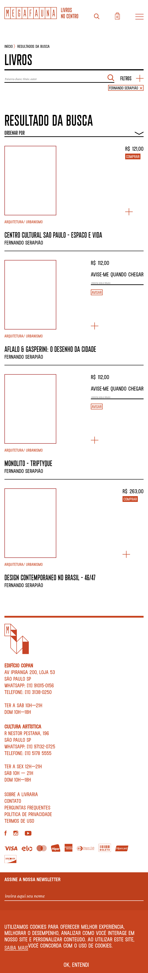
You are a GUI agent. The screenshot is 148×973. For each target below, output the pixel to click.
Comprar (133, 156)
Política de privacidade (28, 814)
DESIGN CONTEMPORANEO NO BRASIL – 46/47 (49, 577)
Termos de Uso (19, 821)
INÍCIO (8, 46)
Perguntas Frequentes (27, 807)
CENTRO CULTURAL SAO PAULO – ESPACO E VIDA (53, 235)
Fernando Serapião (23, 242)
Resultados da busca (33, 46)
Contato (12, 801)
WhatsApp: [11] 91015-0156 (29, 685)
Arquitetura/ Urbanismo (23, 222)
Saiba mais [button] (16, 947)
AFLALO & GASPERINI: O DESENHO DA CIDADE (50, 349)
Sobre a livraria (21, 794)
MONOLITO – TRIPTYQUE (28, 463)
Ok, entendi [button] (76, 964)
